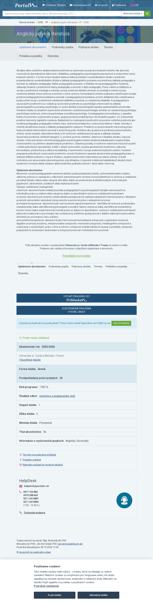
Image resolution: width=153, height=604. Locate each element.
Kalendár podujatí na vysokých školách (43, 464)
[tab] (33, 47)
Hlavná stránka (27, 22)
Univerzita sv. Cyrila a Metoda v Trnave (41, 355)
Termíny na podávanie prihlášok (39, 454)
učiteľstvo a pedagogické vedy (57, 396)
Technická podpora (34, 512)
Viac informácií (121, 323)
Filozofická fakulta (30, 359)
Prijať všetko (54, 595)
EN (134, 5)
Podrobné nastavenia (46, 586)
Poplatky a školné (32, 459)
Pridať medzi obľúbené (34, 337)
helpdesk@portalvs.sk (36, 486)
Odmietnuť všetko (98, 595)
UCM (40, 22)
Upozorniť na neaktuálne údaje (34, 552)
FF (47, 22)
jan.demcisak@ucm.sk (70, 544)
